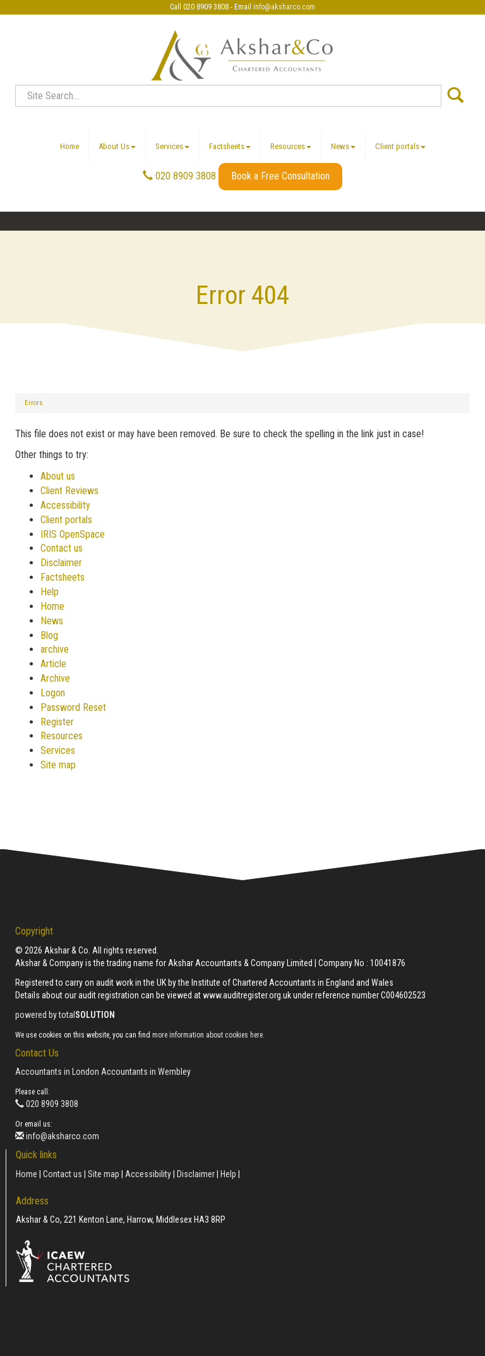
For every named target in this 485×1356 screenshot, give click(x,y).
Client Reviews (69, 491)
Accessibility (65, 505)
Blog (49, 635)
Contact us (61, 548)
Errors (34, 403)
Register (57, 722)
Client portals (400, 146)
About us (57, 476)
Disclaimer (61, 563)
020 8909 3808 (179, 176)
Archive (55, 678)
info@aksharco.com (284, 7)
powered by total (65, 1015)
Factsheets (230, 146)
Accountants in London (57, 1072)
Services (172, 146)
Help (49, 592)
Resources (290, 146)
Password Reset (73, 707)
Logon (52, 693)
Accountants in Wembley (146, 1072)
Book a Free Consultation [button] (280, 176)
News (343, 146)
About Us (117, 146)
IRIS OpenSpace (72, 534)
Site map (58, 765)
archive (54, 649)
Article (53, 664)
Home (69, 146)
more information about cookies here (207, 1035)
